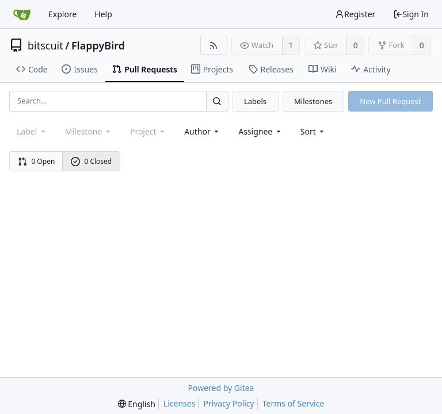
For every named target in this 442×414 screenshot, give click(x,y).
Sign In (411, 14)
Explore (62, 14)
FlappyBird (98, 45)
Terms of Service (293, 403)
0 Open (36, 161)
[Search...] (217, 101)
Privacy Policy (228, 403)
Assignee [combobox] (260, 131)
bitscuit (45, 45)
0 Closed (91, 161)
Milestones (313, 101)
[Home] (22, 14)
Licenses (179, 403)
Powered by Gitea (221, 387)
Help (103, 14)
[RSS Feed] (213, 45)
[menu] (313, 131)
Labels (255, 101)
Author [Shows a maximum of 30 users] (202, 131)
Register (355, 14)
